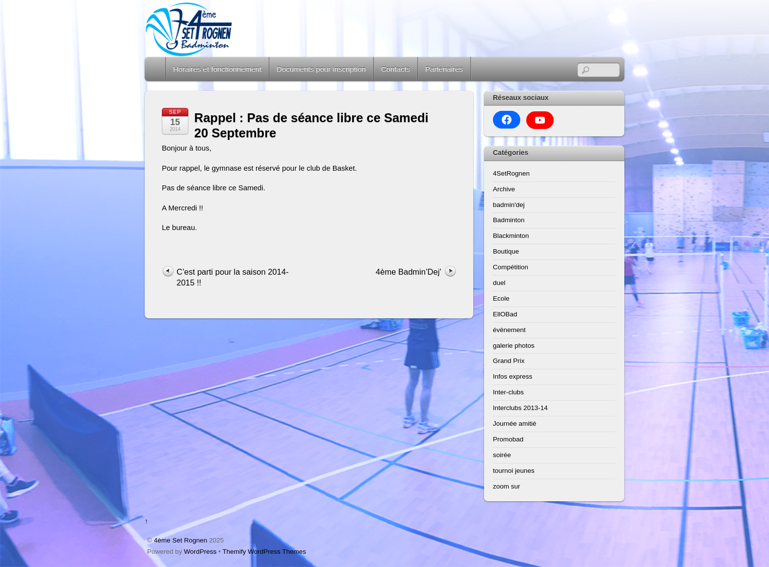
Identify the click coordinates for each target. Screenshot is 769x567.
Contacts (395, 69)
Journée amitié (515, 423)
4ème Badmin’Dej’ (408, 271)
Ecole (501, 298)
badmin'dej (509, 204)
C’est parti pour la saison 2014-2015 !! (232, 277)
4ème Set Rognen (180, 540)
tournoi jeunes (514, 470)
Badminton (509, 220)
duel (499, 282)
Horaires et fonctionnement (217, 69)
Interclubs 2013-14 (520, 408)
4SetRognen (511, 173)
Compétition (510, 267)
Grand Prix (509, 360)
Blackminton (511, 235)
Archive (504, 189)
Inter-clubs (508, 392)
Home (156, 69)
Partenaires (444, 69)
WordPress (200, 551)
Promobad (508, 439)
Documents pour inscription (321, 69)
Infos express (512, 376)
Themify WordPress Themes (265, 551)
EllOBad (505, 314)
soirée (502, 455)
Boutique (506, 251)
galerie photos (514, 345)
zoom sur (506, 486)
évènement (509, 330)
